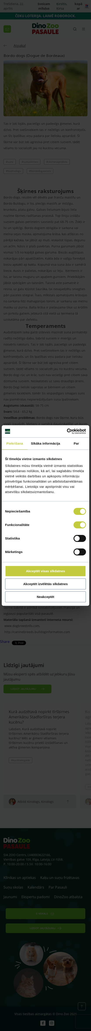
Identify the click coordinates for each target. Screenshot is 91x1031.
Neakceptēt (45, 597)
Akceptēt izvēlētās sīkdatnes (45, 584)
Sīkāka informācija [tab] (45, 443)
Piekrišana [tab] (14, 443)
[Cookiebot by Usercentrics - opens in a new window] (67, 431)
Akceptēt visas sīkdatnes (45, 571)
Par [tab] (76, 443)
